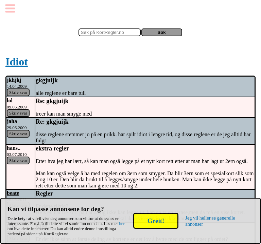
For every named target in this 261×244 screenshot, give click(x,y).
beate (13, 193)
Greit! (156, 220)
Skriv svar (18, 92)
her (121, 223)
